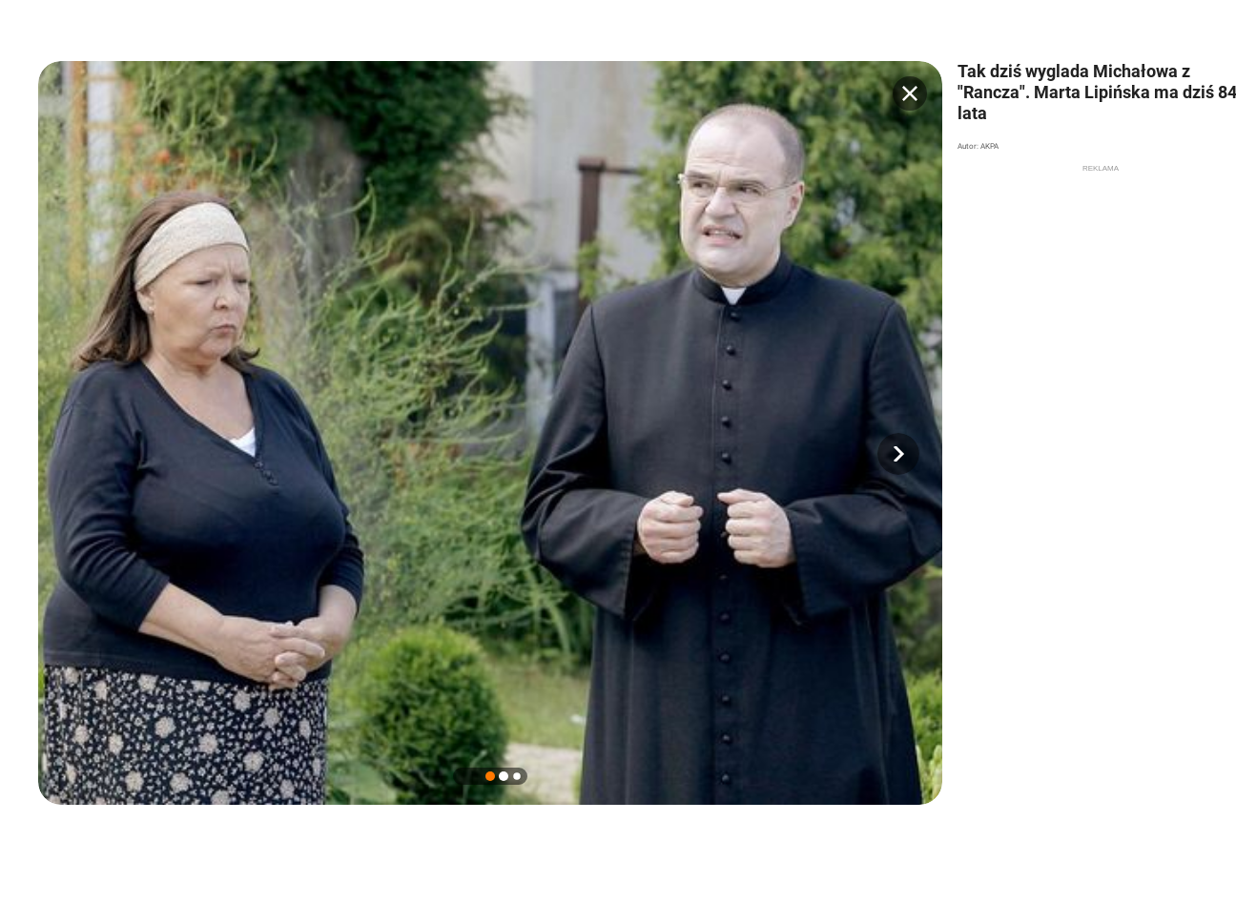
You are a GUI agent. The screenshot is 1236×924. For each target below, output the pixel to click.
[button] (898, 454)
